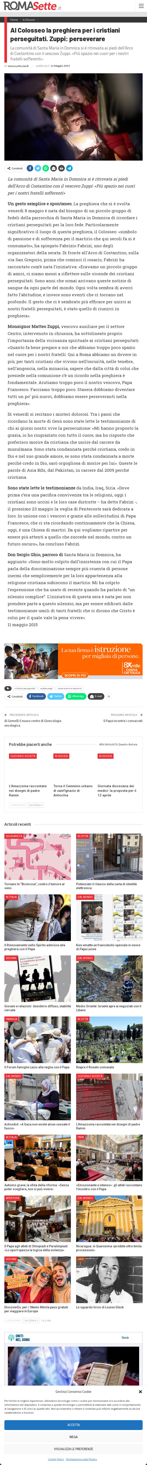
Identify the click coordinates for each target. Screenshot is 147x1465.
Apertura (12, 1198)
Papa (81, 1137)
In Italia (11, 897)
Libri (81, 1259)
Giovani (11, 958)
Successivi (35, 805)
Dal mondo (85, 897)
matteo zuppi (46, 688)
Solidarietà (14, 836)
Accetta (73, 1425)
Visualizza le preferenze (73, 1449)
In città (83, 836)
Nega (74, 1437)
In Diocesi (61, 756)
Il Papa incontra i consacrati (123, 721)
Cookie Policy (56, 1459)
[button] (140, 1392)
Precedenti (18, 805)
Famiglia (11, 1019)
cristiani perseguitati (25, 688)
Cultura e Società (22, 756)
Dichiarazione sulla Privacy (81, 1459)
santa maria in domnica (69, 688)
